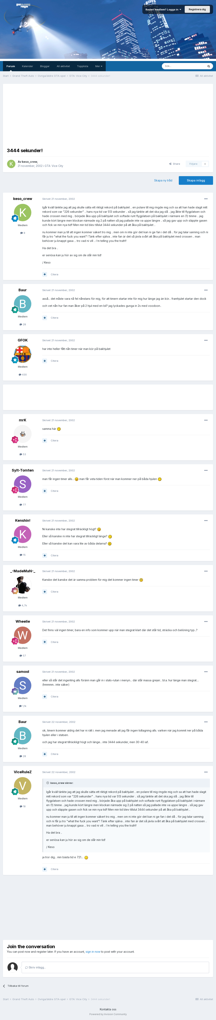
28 (22, 324)
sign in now (93, 951)
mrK (22, 420)
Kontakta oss (108, 1009)
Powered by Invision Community (108, 1014)
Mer (98, 66)
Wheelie (23, 621)
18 (23, 806)
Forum (10, 68)
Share (174, 163)
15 (23, 554)
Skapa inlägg (196, 180)
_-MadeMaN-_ (22, 571)
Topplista (82, 66)
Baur (23, 290)
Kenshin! (22, 520)
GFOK (23, 340)
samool (22, 672)
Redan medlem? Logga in (163, 9)
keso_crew (29, 161)
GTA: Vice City (54, 165)
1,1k (22, 705)
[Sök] (183, 66)
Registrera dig (197, 9)
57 (22, 655)
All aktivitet (63, 66)
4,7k (22, 605)
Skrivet (58, 198)
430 (23, 374)
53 (22, 454)
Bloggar (45, 66)
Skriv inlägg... (35, 967)
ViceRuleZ (23, 772)
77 (22, 504)
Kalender (27, 66)
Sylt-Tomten (23, 470)
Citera (54, 274)
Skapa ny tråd (163, 180)
